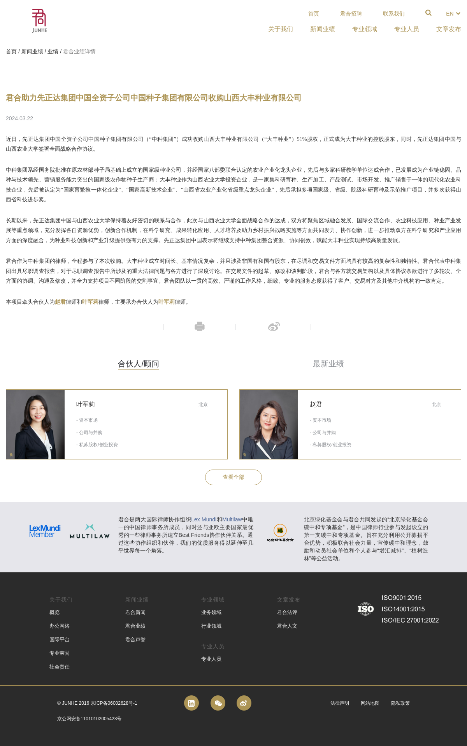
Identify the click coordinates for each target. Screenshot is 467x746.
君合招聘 (351, 14)
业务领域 (211, 612)
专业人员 (211, 659)
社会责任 (59, 667)
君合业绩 (135, 626)
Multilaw (232, 519)
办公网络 (59, 626)
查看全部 (233, 477)
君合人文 (287, 626)
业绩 (52, 51)
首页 (313, 14)
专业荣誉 (59, 653)
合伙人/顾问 (138, 363)
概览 (54, 612)
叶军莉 (90, 302)
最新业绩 (328, 363)
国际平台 (59, 639)
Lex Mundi (203, 519)
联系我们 (394, 14)
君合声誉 (135, 639)
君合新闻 (135, 612)
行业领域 (211, 626)
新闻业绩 (32, 51)
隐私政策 (400, 703)
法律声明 (339, 703)
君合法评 (287, 612)
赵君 (60, 302)
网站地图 (370, 703)
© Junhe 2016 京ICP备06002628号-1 (97, 703)
